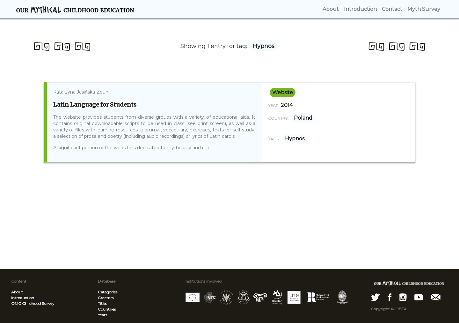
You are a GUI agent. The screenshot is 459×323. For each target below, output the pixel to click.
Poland (303, 118)
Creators (105, 297)
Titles (102, 303)
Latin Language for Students (94, 104)
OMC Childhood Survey (33, 303)
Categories (107, 292)
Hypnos (294, 139)
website (282, 92)
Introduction (22, 297)
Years (102, 314)
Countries (107, 309)
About (17, 292)
